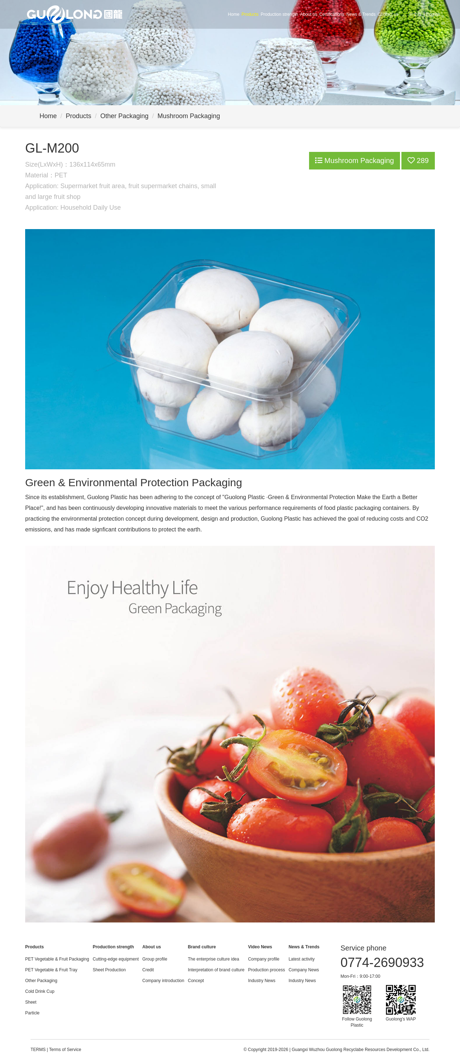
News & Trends (361, 14)
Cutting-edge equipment (116, 959)
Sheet (30, 1002)
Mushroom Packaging (188, 116)
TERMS (38, 1049)
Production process (266, 969)
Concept (196, 980)
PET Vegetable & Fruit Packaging (57, 959)
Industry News (261, 980)
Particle (32, 1012)
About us (308, 14)
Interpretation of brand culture (216, 969)
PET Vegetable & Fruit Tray (51, 969)
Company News (304, 969)
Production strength (279, 14)
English (433, 14)
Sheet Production (109, 969)
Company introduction (163, 980)
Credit (148, 969)
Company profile (263, 959)
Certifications (331, 14)
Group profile (154, 959)
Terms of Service (65, 1049)
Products (250, 14)
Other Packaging (124, 116)
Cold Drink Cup (39, 991)
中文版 (415, 14)
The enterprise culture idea (213, 959)
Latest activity (302, 959)
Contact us (388, 14)
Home (233, 14)
